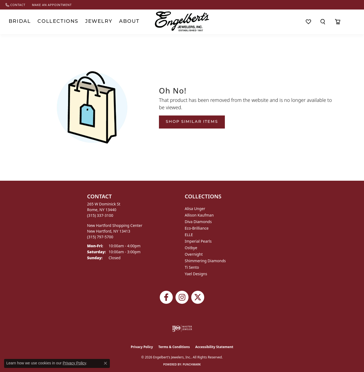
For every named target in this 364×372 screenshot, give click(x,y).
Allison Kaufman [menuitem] (199, 215)
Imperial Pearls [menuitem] (198, 241)
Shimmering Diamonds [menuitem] (205, 260)
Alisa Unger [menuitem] (195, 208)
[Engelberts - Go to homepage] (182, 21)
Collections (50, 22)
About (111, 22)
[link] (15, 5)
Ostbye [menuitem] (191, 247)
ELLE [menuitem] (189, 234)
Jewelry (84, 22)
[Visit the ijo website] (182, 328)
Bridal (17, 22)
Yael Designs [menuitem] (196, 273)
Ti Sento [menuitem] (192, 267)
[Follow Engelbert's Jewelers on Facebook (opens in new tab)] (166, 297)
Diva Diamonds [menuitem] (198, 221)
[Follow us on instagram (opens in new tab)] (182, 297)
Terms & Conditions (174, 347)
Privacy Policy (142, 347)
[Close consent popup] (105, 363)
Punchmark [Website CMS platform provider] (192, 364)
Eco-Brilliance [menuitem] (197, 228)
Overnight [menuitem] (194, 254)
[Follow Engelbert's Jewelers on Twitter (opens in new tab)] (197, 297)
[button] (323, 21)
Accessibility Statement (214, 347)
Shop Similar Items (192, 122)
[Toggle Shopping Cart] (338, 21)
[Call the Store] (100, 215)
